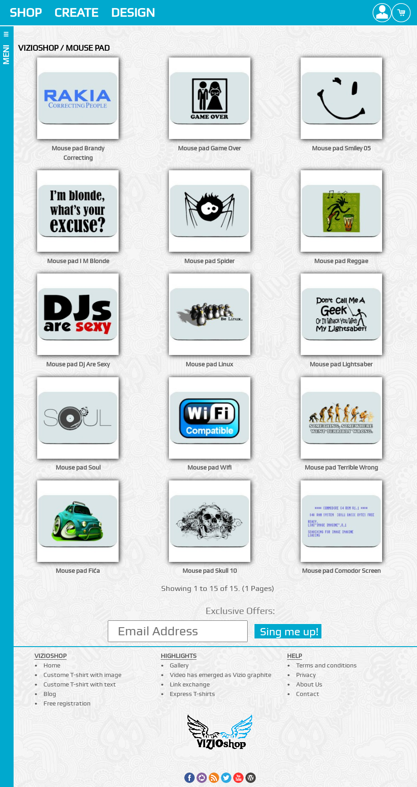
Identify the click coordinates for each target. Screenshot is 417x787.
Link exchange (190, 684)
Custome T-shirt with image (82, 674)
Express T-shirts (192, 693)
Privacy (306, 674)
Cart (401, 12)
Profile (382, 12)
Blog (49, 693)
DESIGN (133, 12)
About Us (309, 684)
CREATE (76, 12)
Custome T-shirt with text (79, 684)
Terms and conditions (326, 665)
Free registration (67, 703)
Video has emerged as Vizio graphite (220, 674)
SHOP (26, 12)
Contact (307, 693)
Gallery (179, 665)
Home (51, 665)
